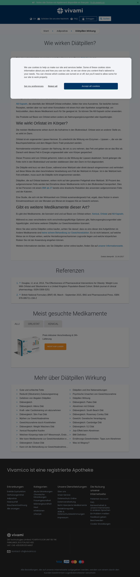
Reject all (52, 86)
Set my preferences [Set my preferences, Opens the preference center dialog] (34, 86)
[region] (70, 78)
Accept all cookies (91, 86)
